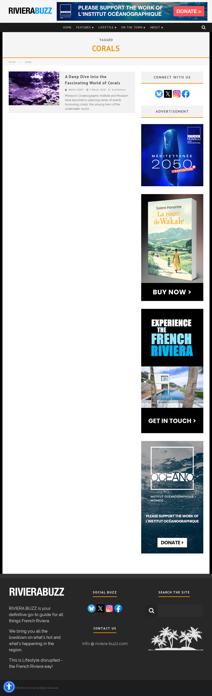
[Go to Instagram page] (177, 94)
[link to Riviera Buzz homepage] (36, 595)
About (155, 27)
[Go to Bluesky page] (159, 94)
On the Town (131, 27)
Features (83, 27)
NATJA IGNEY (76, 89)
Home (67, 27)
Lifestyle (106, 27)
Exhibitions (119, 89)
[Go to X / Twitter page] (168, 94)
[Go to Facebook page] (186, 94)
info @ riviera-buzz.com (105, 643)
